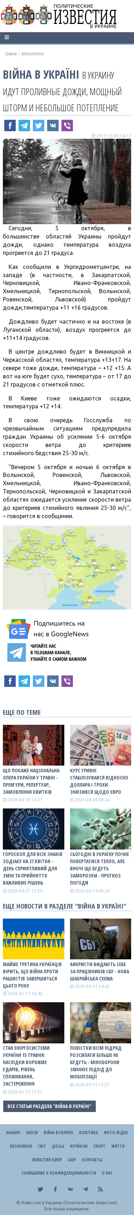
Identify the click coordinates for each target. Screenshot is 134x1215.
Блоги (32, 1133)
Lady (72, 1160)
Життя (117, 1146)
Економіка (21, 1146)
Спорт (99, 1146)
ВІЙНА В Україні (41, 74)
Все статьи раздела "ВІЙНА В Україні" (49, 1106)
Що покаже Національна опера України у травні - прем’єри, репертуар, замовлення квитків (31, 781)
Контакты (92, 1160)
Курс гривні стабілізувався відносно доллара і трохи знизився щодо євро (99, 781)
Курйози (79, 1146)
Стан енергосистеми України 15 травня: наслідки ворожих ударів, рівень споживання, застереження (26, 1065)
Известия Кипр (47, 1160)
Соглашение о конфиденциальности (58, 1173)
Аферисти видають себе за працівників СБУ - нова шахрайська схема (99, 971)
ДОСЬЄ (58, 1146)
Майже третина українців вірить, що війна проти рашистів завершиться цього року (32, 975)
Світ (42, 1146)
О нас (107, 1173)
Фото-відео (116, 1133)
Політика (88, 1133)
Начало (13, 1133)
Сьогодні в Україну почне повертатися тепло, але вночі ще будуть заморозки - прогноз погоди (99, 868)
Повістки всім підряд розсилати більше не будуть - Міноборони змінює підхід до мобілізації (95, 1062)
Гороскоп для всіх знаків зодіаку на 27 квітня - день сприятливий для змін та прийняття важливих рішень (33, 868)
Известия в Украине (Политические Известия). (69, 1202)
